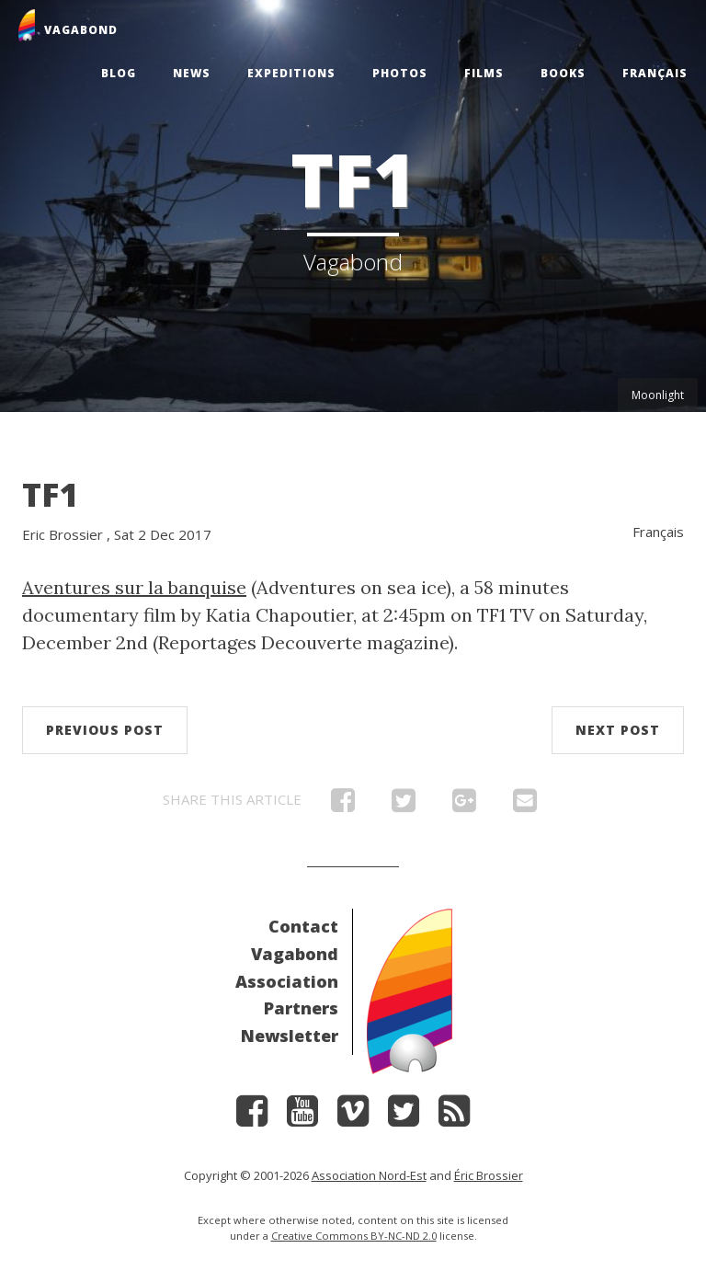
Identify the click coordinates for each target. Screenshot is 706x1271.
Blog (118, 73)
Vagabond (294, 954)
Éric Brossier (488, 1175)
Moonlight (658, 395)
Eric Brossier (62, 534)
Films (484, 73)
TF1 (50, 494)
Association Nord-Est (369, 1175)
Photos (399, 73)
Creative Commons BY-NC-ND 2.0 (354, 1235)
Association (286, 981)
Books (563, 73)
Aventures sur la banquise (134, 587)
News (192, 73)
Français (655, 73)
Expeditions (291, 73)
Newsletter (289, 1036)
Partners (301, 1008)
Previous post (105, 730)
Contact (303, 926)
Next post (617, 730)
